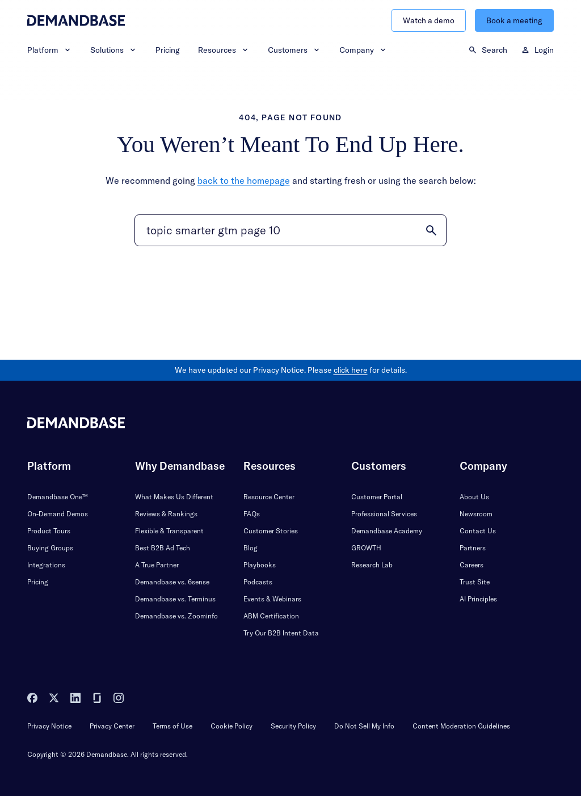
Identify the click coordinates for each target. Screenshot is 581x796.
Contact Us (478, 531)
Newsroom (476, 513)
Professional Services (384, 513)
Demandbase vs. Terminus (175, 599)
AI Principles (478, 599)
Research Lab (372, 565)
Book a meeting (514, 20)
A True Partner (157, 565)
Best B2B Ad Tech (162, 548)
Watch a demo (428, 20)
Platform (49, 50)
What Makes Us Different (174, 496)
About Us (474, 496)
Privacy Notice (49, 726)
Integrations (46, 565)
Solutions (113, 50)
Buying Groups (50, 548)
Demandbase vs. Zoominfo (176, 616)
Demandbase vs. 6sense (172, 582)
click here (351, 370)
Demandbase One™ (57, 496)
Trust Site (475, 582)
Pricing (167, 50)
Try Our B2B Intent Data (281, 633)
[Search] (290, 230)
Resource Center (268, 496)
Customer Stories (270, 531)
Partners (473, 548)
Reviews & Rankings (166, 513)
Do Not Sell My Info (364, 726)
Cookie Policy (231, 726)
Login (537, 50)
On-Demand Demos (57, 513)
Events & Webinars (272, 599)
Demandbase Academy (386, 531)
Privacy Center (112, 726)
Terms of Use (172, 726)
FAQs (251, 513)
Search (487, 50)
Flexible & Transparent (169, 531)
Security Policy (293, 726)
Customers (294, 50)
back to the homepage (243, 180)
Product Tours (48, 531)
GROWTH (366, 548)
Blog (250, 548)
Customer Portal (376, 496)
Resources (224, 50)
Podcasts (257, 582)
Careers (471, 565)
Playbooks (259, 565)
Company (363, 50)
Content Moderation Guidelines (461, 726)
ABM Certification (271, 616)
